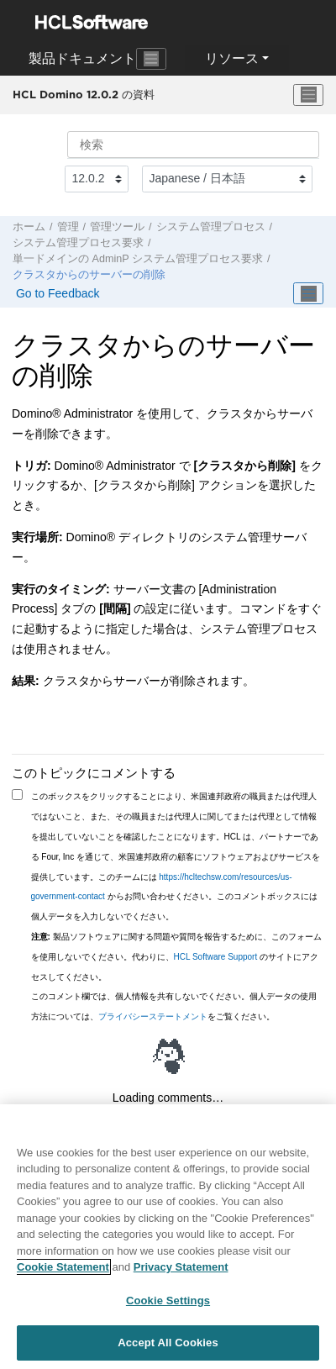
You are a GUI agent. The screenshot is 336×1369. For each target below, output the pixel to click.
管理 (68, 227)
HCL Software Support (216, 956)
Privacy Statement (181, 1268)
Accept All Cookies (168, 1344)
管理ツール (117, 227)
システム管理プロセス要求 (78, 243)
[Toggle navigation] (151, 59)
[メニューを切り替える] (308, 95)
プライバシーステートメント (152, 1016)
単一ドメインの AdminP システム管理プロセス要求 (138, 259)
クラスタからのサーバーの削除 (89, 275)
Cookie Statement (63, 1268)
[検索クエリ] (193, 144)
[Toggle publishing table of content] (308, 293)
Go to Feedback (56, 293)
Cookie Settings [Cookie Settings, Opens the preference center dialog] (168, 1301)
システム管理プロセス (210, 227)
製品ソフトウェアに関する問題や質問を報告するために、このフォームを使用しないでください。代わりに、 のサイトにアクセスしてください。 (176, 957)
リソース (232, 58)
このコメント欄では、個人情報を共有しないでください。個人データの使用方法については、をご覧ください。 (174, 1006)
